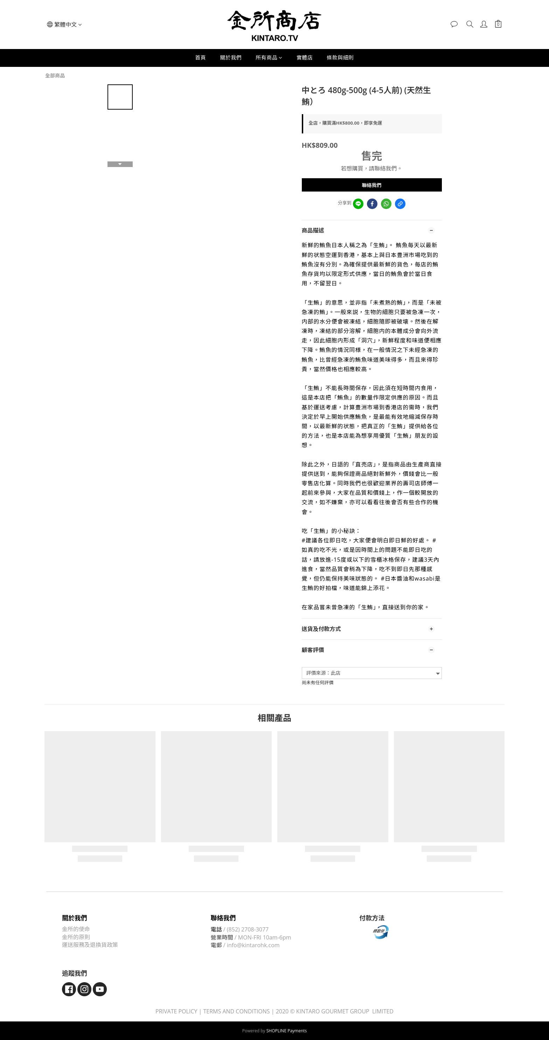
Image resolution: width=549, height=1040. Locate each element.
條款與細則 (340, 57)
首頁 (200, 57)
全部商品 (55, 75)
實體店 (305, 57)
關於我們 (231, 57)
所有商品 (269, 57)
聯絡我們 (372, 185)
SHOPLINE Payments (286, 1031)
